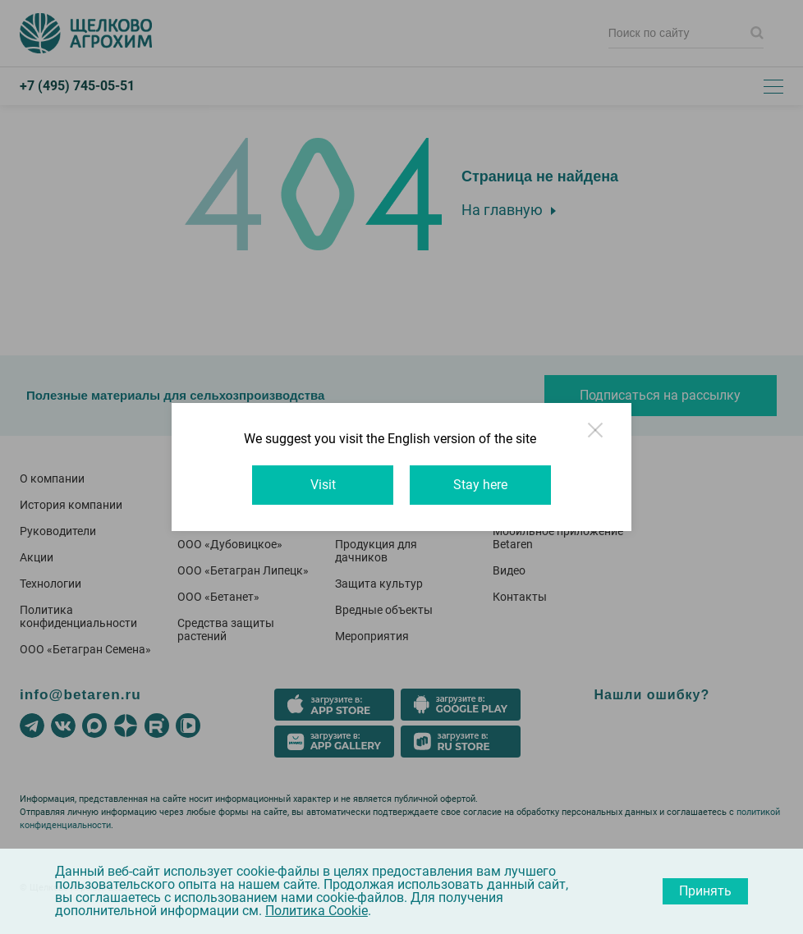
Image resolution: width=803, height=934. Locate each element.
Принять (705, 891)
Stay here (480, 484)
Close (597, 437)
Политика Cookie (316, 910)
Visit (323, 484)
